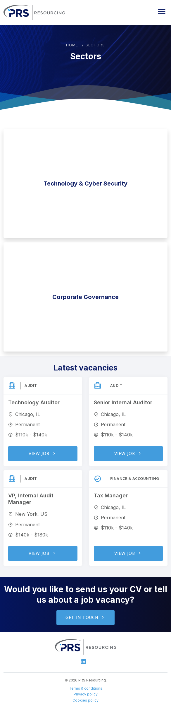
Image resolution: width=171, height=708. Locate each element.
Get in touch (85, 618)
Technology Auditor (34, 402)
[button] (161, 12)
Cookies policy (85, 700)
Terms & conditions (85, 688)
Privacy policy (86, 694)
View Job (43, 454)
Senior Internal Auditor (123, 402)
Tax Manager (111, 495)
